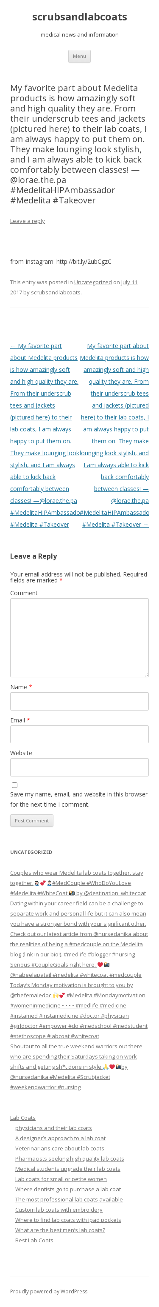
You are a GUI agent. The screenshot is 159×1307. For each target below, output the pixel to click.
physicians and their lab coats (53, 1128)
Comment (24, 593)
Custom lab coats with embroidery (59, 1209)
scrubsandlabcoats (79, 16)
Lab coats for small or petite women (61, 1179)
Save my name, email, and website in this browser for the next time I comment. (79, 799)
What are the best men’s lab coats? (60, 1230)
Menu (79, 56)
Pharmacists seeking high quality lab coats (69, 1158)
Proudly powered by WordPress (48, 1291)
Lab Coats (23, 1118)
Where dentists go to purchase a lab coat (68, 1189)
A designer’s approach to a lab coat (60, 1138)
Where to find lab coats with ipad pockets (68, 1220)
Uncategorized (93, 282)
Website (21, 753)
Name (21, 687)
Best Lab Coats (34, 1240)
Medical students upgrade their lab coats (67, 1169)
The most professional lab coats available (69, 1199)
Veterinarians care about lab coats (59, 1148)
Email (20, 720)
